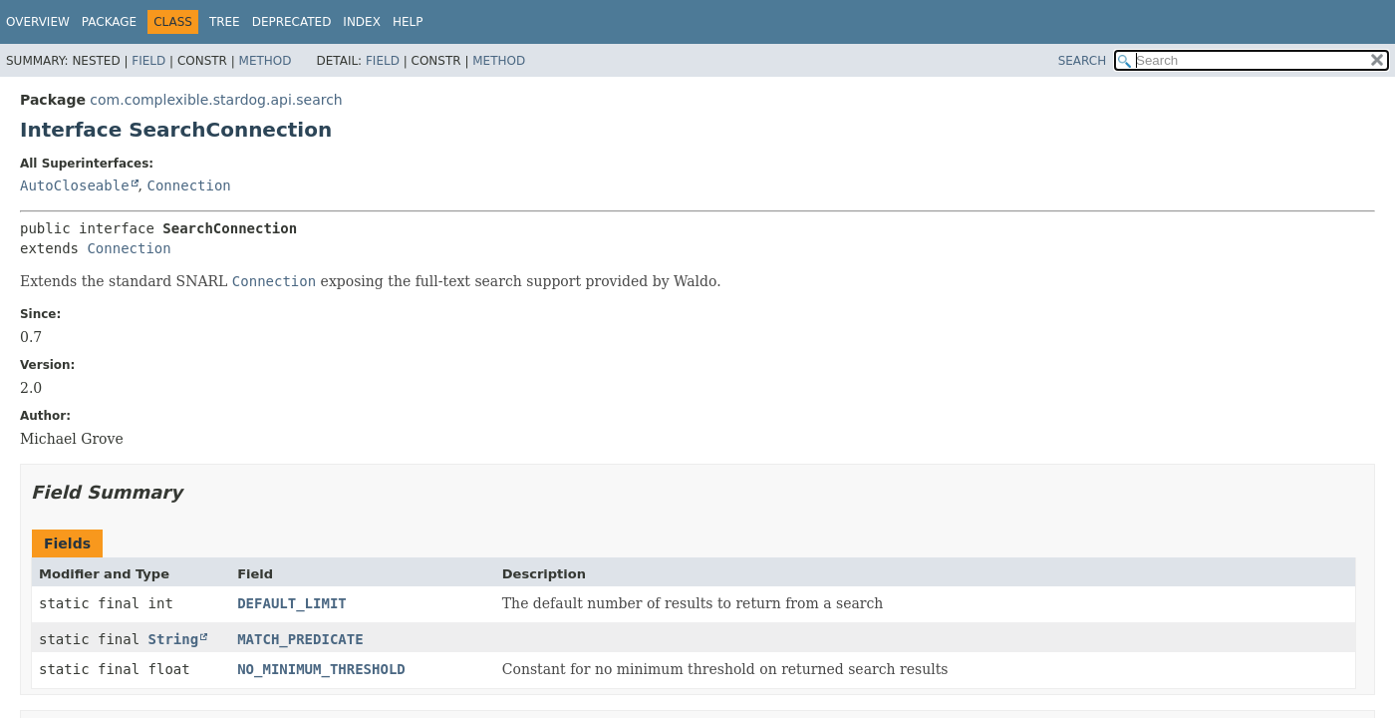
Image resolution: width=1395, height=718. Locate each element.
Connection (188, 185)
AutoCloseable (75, 185)
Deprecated (292, 22)
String (173, 639)
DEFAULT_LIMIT (292, 603)
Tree (224, 22)
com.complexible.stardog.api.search (216, 100)
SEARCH (1082, 61)
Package (109, 22)
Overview (38, 22)
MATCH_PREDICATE (300, 639)
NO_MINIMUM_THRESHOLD (321, 669)
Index (362, 22)
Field (148, 61)
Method (265, 61)
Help (408, 22)
